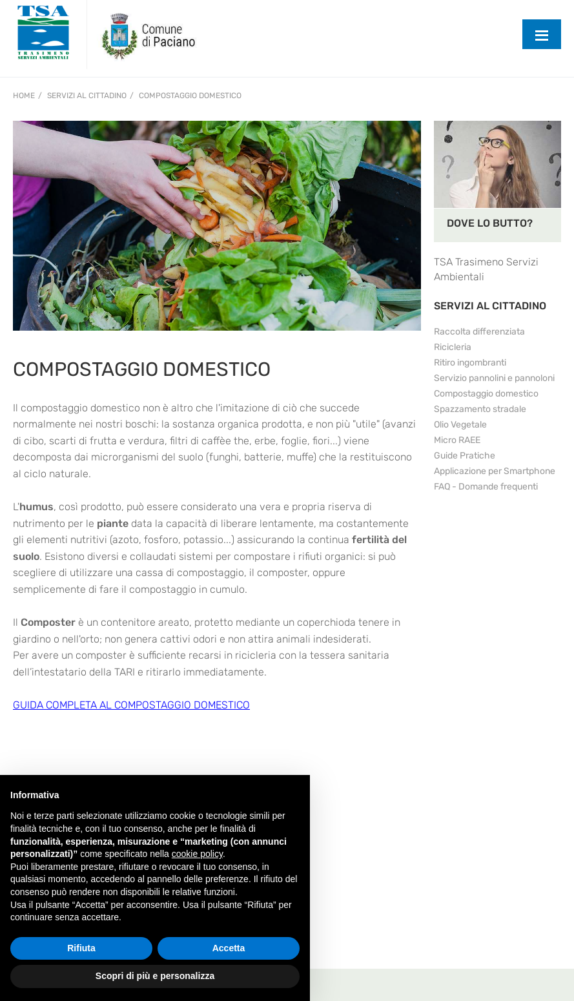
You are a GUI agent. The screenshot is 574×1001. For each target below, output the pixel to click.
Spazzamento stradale (480, 409)
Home (24, 95)
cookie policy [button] (197, 854)
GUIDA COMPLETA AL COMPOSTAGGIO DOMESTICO (131, 705)
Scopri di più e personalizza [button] (155, 976)
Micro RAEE (457, 440)
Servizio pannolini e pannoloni (494, 378)
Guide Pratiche (464, 455)
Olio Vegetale (460, 424)
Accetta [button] (228, 948)
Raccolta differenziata (479, 331)
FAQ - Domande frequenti (486, 486)
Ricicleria (452, 347)
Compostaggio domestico (190, 95)
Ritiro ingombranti (470, 362)
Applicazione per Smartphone (494, 471)
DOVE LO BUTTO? (490, 223)
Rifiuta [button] (81, 948)
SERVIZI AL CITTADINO (490, 306)
